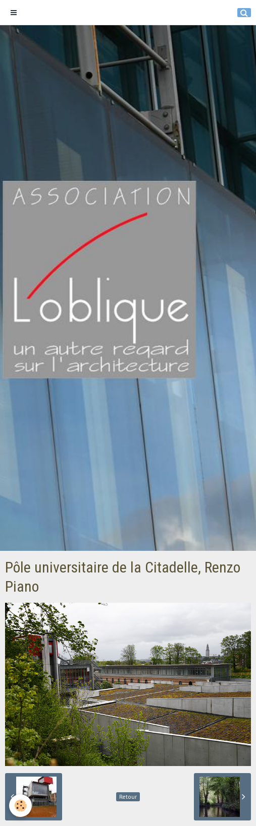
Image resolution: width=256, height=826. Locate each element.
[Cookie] (20, 805)
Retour (128, 796)
